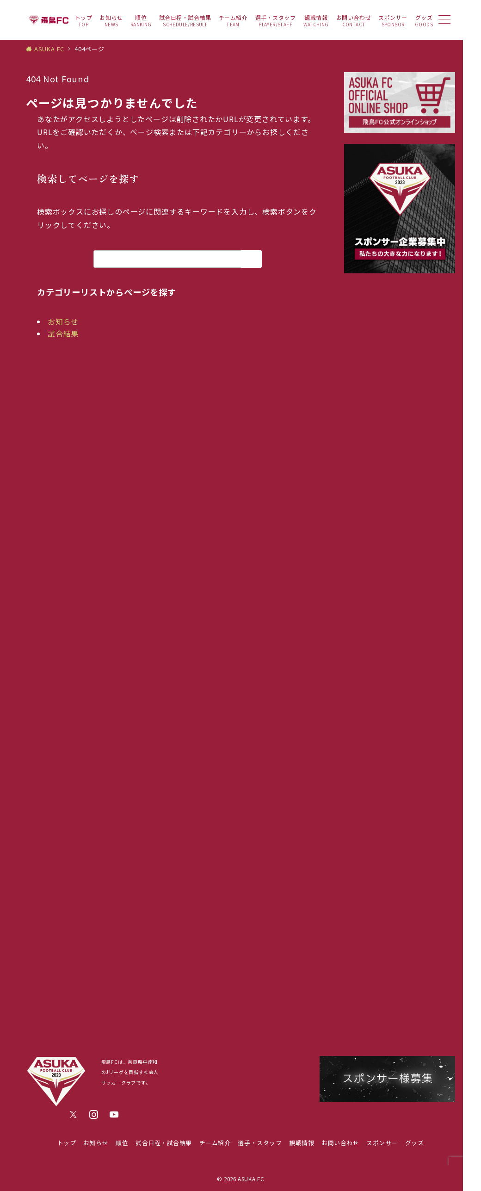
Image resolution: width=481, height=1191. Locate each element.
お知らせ (63, 321)
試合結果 (63, 333)
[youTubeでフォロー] (114, 1114)
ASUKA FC (251, 1179)
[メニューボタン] (444, 20)
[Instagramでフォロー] (94, 1114)
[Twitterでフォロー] (73, 1114)
